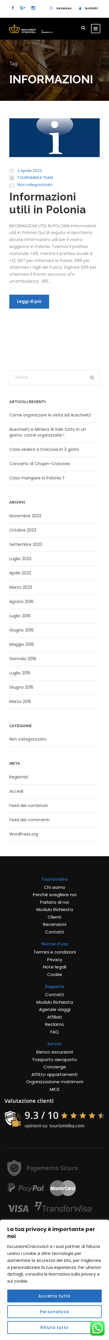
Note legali (54, 967)
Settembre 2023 (25, 544)
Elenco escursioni (54, 1052)
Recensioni (54, 924)
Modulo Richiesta (54, 909)
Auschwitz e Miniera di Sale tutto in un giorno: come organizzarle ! (47, 432)
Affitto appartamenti (54, 1074)
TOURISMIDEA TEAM (35, 177)
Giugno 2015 (21, 687)
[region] (54, 1280)
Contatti (54, 932)
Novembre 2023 (25, 516)
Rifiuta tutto (54, 1327)
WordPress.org (23, 834)
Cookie (54, 974)
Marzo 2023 (20, 587)
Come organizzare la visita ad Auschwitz (50, 415)
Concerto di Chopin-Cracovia (39, 464)
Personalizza (54, 1312)
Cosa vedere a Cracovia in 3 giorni (44, 449)
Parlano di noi (54, 902)
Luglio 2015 (19, 673)
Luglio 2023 (20, 559)
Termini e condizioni (54, 952)
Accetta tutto (54, 1296)
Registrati (18, 777)
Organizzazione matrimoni (54, 1082)
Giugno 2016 (21, 630)
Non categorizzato (35, 184)
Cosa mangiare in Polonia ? (37, 478)
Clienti (54, 917)
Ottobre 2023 (22, 530)
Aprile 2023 (20, 573)
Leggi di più (29, 301)
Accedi (16, 791)
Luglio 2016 (20, 616)
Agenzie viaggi (54, 1009)
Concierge (54, 1067)
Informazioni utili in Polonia (47, 203)
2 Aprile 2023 (29, 170)
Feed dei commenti (29, 820)
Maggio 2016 (21, 644)
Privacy (54, 959)
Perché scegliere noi (54, 894)
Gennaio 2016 (22, 659)
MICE (55, 1089)
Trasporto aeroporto (54, 1059)
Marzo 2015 (20, 701)
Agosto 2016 (21, 601)
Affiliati (54, 1017)
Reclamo (54, 1024)
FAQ (54, 1032)
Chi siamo (54, 887)
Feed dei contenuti (28, 805)
